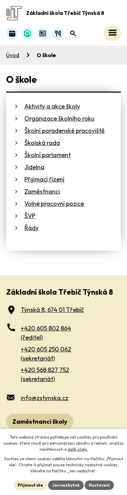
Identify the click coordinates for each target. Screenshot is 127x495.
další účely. (78, 449)
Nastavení (99, 485)
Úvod (12, 55)
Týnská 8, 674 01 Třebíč (52, 310)
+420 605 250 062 (46, 354)
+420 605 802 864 (46, 333)
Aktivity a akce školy (52, 106)
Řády (31, 228)
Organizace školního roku (59, 118)
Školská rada (42, 143)
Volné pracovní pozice (54, 203)
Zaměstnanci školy (39, 421)
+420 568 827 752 (45, 374)
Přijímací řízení (44, 179)
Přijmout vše (30, 485)
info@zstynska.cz (44, 398)
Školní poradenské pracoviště (64, 130)
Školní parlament (47, 155)
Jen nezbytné (66, 485)
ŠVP (29, 216)
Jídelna (34, 167)
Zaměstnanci (42, 191)
